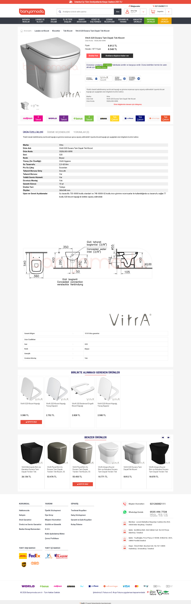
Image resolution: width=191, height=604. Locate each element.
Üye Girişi (49, 512)
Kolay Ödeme (76, 522)
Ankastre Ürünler (137, 21)
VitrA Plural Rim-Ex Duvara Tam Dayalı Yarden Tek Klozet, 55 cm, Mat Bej (81, 466)
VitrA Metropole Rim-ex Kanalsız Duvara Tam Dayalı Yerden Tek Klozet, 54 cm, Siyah (31, 466)
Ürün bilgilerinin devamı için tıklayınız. (128, 104)
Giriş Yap (134, 11)
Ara (117, 12)
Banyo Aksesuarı (81, 21)
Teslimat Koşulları (79, 508)
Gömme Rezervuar (109, 21)
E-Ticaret (88, 601)
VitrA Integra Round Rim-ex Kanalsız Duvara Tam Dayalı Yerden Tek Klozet (107, 466)
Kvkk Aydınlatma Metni (55, 531)
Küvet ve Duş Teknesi (95, 21)
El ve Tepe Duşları (67, 21)
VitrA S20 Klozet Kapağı (30, 404)
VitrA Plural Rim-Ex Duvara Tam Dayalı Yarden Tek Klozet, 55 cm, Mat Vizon (56, 466)
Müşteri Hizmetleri (53, 517)
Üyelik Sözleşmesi (53, 508)
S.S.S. (47, 526)
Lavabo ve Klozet (40, 21)
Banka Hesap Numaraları (29, 526)
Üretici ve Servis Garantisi (30, 522)
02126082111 (161, 6)
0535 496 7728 (158, 509)
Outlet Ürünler (165, 21)
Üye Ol (133, 12)
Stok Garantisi (25, 517)
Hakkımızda (24, 508)
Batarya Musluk (26, 21)
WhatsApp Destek (136, 510)
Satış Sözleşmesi (78, 512)
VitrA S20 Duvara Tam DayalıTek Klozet (133, 465)
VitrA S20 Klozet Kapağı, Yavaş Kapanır (56, 405)
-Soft (82, 601)
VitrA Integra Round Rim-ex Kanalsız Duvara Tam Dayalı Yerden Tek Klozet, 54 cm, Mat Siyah (159, 466)
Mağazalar (135, 6)
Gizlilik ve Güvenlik (53, 522)
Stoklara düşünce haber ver (117, 56)
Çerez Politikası (52, 536)
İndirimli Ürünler (151, 21)
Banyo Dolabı (54, 21)
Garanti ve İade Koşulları (81, 517)
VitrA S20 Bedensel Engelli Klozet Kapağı (82, 405)
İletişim (22, 512)
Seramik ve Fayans (123, 21)
